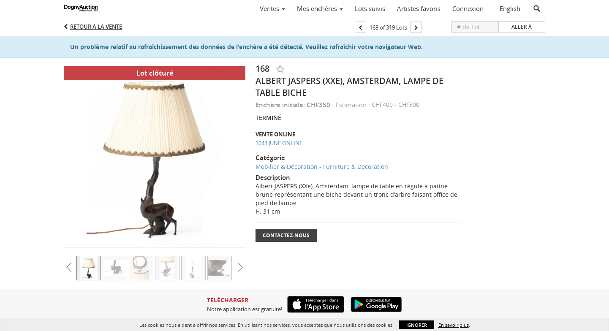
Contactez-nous (286, 235)
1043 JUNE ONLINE (279, 143)
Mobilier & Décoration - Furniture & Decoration (322, 167)
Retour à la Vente (96, 26)
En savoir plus (453, 325)
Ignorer (416, 325)
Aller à (521, 26)
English (510, 8)
